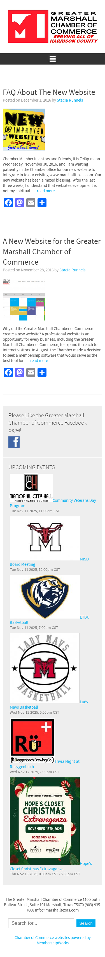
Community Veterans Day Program (53, 491)
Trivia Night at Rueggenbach (45, 744)
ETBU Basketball (50, 600)
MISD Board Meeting (49, 541)
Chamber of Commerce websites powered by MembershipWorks (53, 940)
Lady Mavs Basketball (49, 671)
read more (46, 191)
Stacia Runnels (70, 100)
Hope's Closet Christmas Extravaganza (51, 824)
